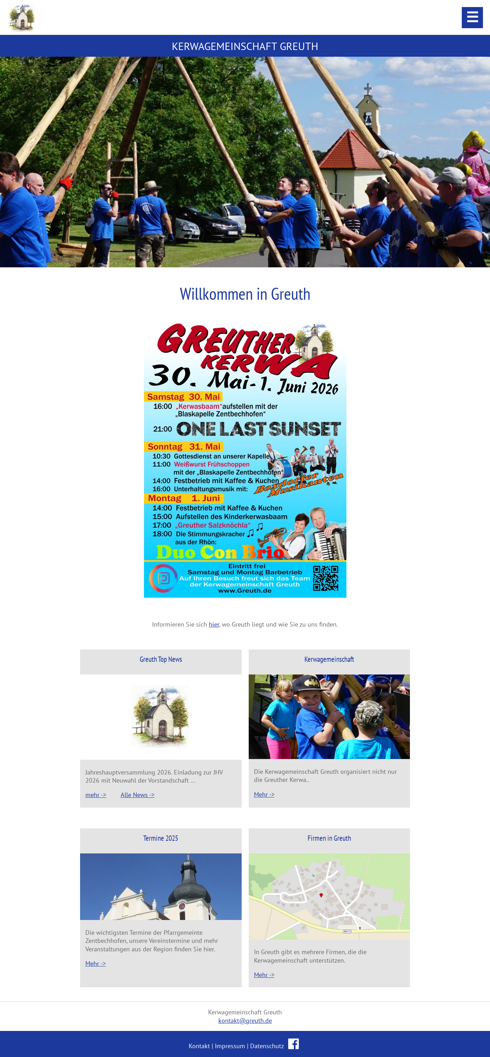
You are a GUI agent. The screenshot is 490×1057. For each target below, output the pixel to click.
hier (214, 624)
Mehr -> (264, 794)
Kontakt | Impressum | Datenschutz (237, 1046)
